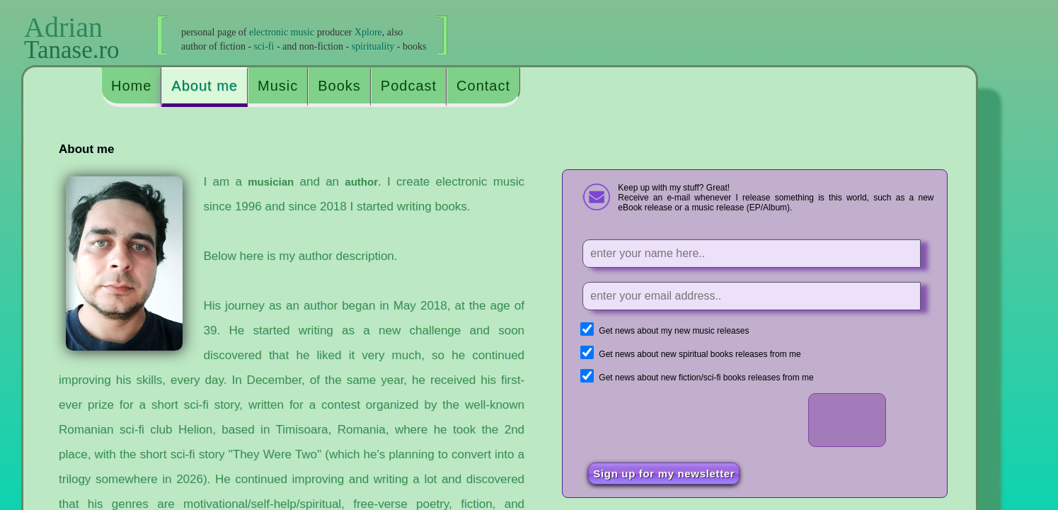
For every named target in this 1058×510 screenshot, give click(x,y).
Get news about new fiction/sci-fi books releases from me (706, 377)
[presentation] (693, 420)
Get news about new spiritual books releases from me (699, 354)
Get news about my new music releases (674, 331)
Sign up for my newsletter (664, 474)
